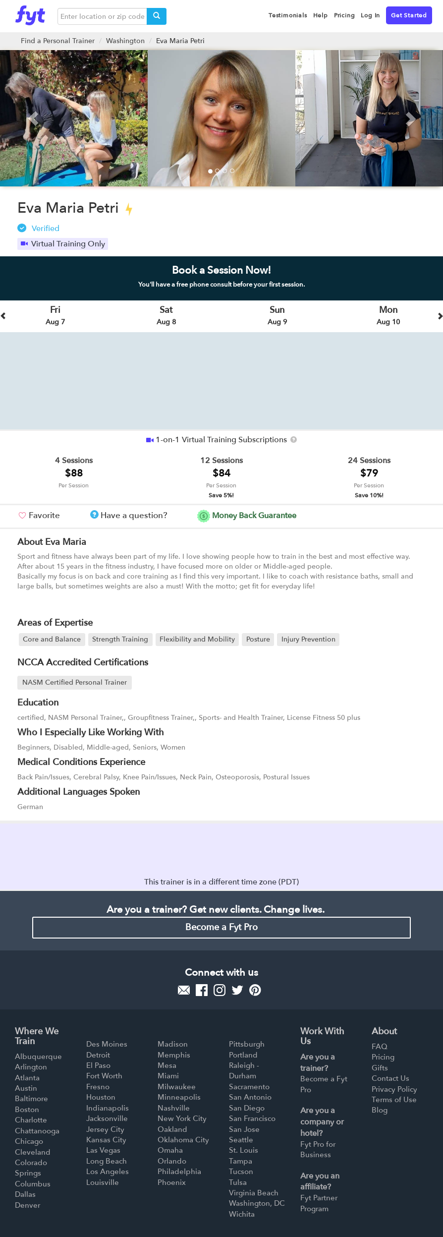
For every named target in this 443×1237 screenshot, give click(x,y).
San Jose (244, 1129)
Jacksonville (107, 1118)
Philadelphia (179, 1172)
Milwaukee (177, 1087)
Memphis (174, 1055)
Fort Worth (104, 1076)
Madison (173, 1044)
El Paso (98, 1065)
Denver (27, 1205)
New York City (182, 1118)
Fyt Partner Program (318, 1203)
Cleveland (33, 1152)
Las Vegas (103, 1150)
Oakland (172, 1129)
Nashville (174, 1108)
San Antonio (250, 1097)
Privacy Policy (394, 1089)
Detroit (98, 1055)
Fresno (98, 1087)
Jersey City (105, 1129)
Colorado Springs (31, 1168)
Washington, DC (257, 1203)
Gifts (380, 1068)
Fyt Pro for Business (317, 1149)
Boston (27, 1110)
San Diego (247, 1108)
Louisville (102, 1182)
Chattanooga (37, 1131)
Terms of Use (394, 1100)
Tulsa (238, 1182)
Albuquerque (38, 1056)
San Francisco (252, 1118)
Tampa (240, 1161)
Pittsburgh (247, 1044)
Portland (243, 1055)
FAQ (380, 1047)
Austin (26, 1088)
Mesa (167, 1065)
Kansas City (106, 1140)
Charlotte (31, 1120)
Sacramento (249, 1087)
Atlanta (27, 1078)
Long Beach (106, 1161)
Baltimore (31, 1099)
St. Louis (243, 1150)
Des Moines (106, 1044)
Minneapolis (179, 1097)
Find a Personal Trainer (58, 41)
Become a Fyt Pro (221, 927)
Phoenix (172, 1182)
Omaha (170, 1150)
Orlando (172, 1161)
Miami (168, 1076)
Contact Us (390, 1078)
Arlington (31, 1067)
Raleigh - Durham (244, 1070)
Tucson (241, 1172)
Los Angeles (107, 1172)
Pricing (383, 1057)
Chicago (29, 1141)
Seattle (241, 1140)
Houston (100, 1097)
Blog (380, 1110)
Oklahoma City (183, 1140)
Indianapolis (107, 1108)
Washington (125, 41)
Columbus (33, 1184)
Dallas (25, 1194)
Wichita (242, 1214)
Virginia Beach (253, 1193)
